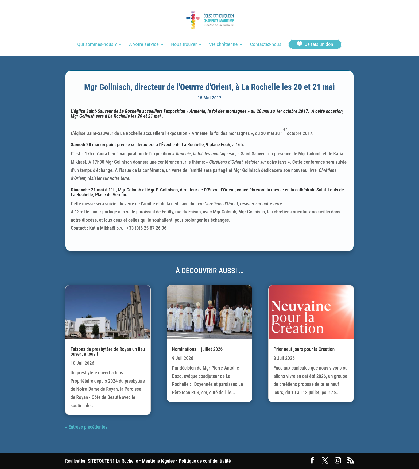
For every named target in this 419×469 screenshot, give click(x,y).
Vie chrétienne (223, 45)
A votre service (144, 45)
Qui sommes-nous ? (97, 45)
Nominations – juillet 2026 (197, 349)
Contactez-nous (265, 45)
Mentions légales (158, 461)
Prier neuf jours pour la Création (304, 349)
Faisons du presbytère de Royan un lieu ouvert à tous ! (108, 351)
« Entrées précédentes (86, 427)
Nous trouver (184, 45)
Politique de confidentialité (205, 461)
